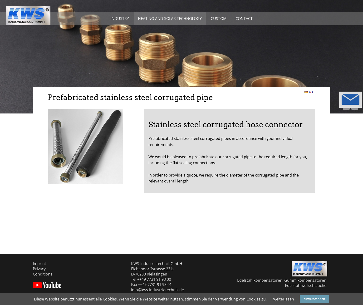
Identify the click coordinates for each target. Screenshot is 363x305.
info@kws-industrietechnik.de (157, 289)
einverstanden (314, 299)
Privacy (39, 268)
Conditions (42, 274)
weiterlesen (283, 299)
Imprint (39, 263)
